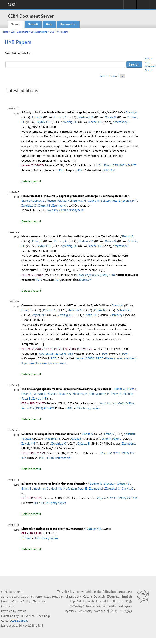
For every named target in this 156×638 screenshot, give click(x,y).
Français (88, 601)
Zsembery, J (59, 205)
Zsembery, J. (121, 122)
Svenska (99, 611)
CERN (12, 4)
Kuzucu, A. (60, 117)
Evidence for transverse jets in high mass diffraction (54, 484)
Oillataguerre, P (98, 394)
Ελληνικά (113, 596)
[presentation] (93, 112)
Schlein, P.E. (124, 310)
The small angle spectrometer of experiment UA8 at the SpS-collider (66, 389)
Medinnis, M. (86, 117)
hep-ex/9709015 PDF (89, 358)
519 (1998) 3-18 (65, 210)
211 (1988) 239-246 (117, 498)
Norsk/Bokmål (96, 606)
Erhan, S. (37, 117)
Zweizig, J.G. (69, 122)
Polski (112, 606)
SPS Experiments (39, 31)
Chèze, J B (44, 205)
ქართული (76, 606)
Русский (71, 611)
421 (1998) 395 (56, 353)
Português (125, 606)
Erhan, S (39, 201)
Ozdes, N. (110, 117)
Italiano (115, 601)
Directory (143, 6)
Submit (33, 24)
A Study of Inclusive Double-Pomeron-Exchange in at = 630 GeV (72, 112)
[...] (103, 270)
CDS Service (26, 616)
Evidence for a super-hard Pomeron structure (50, 434)
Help (49, 24)
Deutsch (99, 596)
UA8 (52, 31)
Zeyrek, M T (129, 201)
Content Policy (21, 601)
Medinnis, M (78, 201)
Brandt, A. (131, 112)
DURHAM (109, 170)
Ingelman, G (40, 488)
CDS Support (19, 621)
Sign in (129, 6)
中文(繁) (126, 611)
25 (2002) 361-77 (117, 165)
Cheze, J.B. (95, 122)
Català (87, 596)
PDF (61, 170)
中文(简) (113, 611)
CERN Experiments (19, 31)
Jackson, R (39, 394)
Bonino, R (96, 484)
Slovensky (85, 611)
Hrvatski (102, 601)
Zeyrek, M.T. (44, 122)
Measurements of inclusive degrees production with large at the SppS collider (75, 196)
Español (75, 601)
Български (74, 596)
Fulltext (26, 538)
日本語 (127, 601)
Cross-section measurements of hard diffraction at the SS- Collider (65, 305)
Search (15, 24)
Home (5, 31)
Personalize (68, 24)
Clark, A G (127, 488)
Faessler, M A (93, 529)
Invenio (21, 611)
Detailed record (31, 181)
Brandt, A (26, 201)
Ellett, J (131, 389)
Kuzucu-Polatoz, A (57, 201)
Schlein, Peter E (111, 201)
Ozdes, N (93, 201)
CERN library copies (87, 408)
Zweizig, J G (28, 205)
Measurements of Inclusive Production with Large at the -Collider (70, 236)
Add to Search (109, 76)
